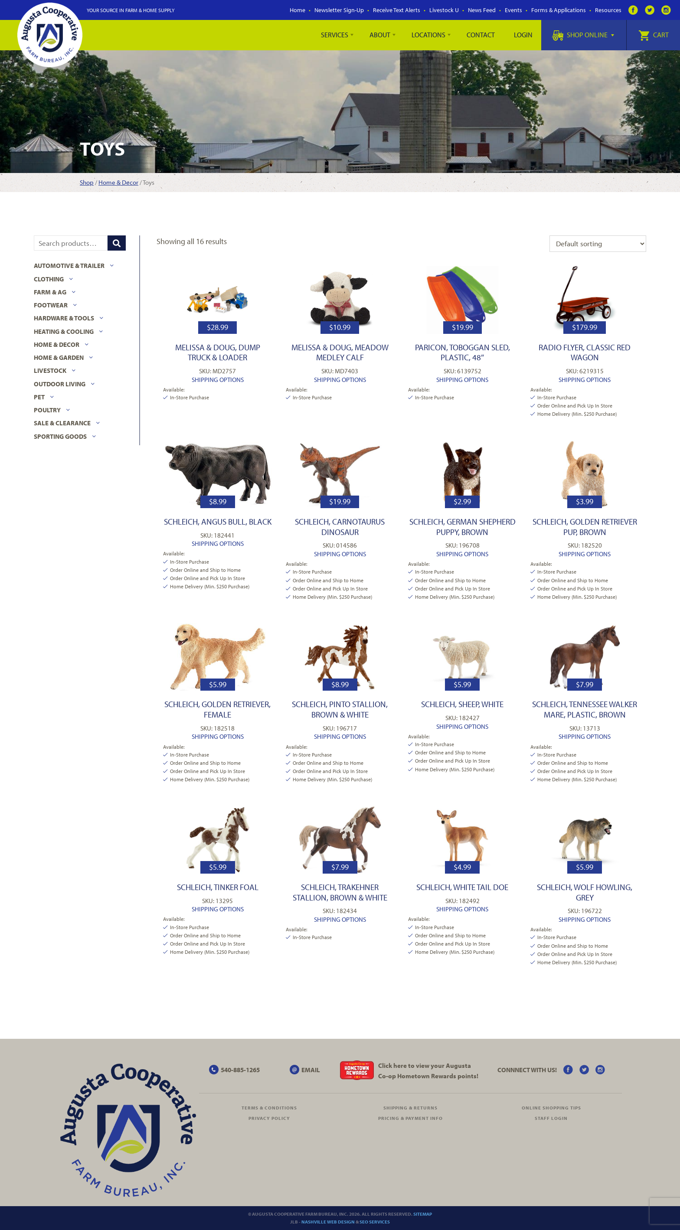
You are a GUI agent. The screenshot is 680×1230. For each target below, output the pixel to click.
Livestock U (444, 10)
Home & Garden (59, 357)
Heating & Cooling (64, 331)
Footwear (51, 305)
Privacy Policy (269, 1118)
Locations (428, 34)
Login (523, 34)
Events (513, 10)
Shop (87, 182)
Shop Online (583, 34)
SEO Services (375, 1222)
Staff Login (551, 1118)
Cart (653, 34)
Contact (481, 34)
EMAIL (310, 1070)
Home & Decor (118, 182)
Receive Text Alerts (396, 10)
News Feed (482, 10)
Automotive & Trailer (69, 265)
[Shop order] (597, 243)
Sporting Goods (60, 436)
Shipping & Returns (410, 1108)
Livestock (50, 370)
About (379, 34)
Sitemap (422, 1214)
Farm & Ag (50, 292)
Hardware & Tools (64, 318)
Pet (39, 397)
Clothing (49, 279)
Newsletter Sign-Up (339, 10)
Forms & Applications (558, 10)
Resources (608, 10)
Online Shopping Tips (551, 1108)
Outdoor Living (59, 384)
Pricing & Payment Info (410, 1118)
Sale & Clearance (62, 423)
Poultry (47, 410)
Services (334, 34)
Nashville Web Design (328, 1222)
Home (297, 10)
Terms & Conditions (269, 1108)
